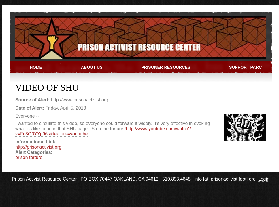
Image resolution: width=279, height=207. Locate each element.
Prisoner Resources (165, 67)
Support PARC (245, 67)
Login (263, 179)
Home (36, 67)
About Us (92, 67)
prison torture (28, 157)
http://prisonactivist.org (38, 147)
